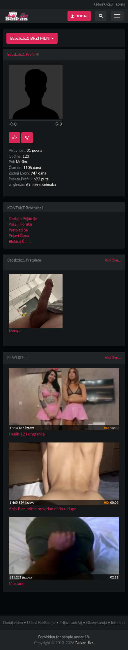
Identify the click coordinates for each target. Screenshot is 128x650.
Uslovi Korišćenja (41, 622)
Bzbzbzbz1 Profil (21, 54)
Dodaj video (13, 622)
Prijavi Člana (19, 235)
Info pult (118, 622)
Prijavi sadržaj (70, 622)
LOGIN (120, 4)
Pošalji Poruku (20, 224)
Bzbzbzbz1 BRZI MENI (32, 38)
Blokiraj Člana (20, 241)
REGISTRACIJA (103, 4)
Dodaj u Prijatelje (23, 218)
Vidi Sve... (113, 260)
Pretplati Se (18, 230)
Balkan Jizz (84, 642)
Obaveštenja (96, 622)
